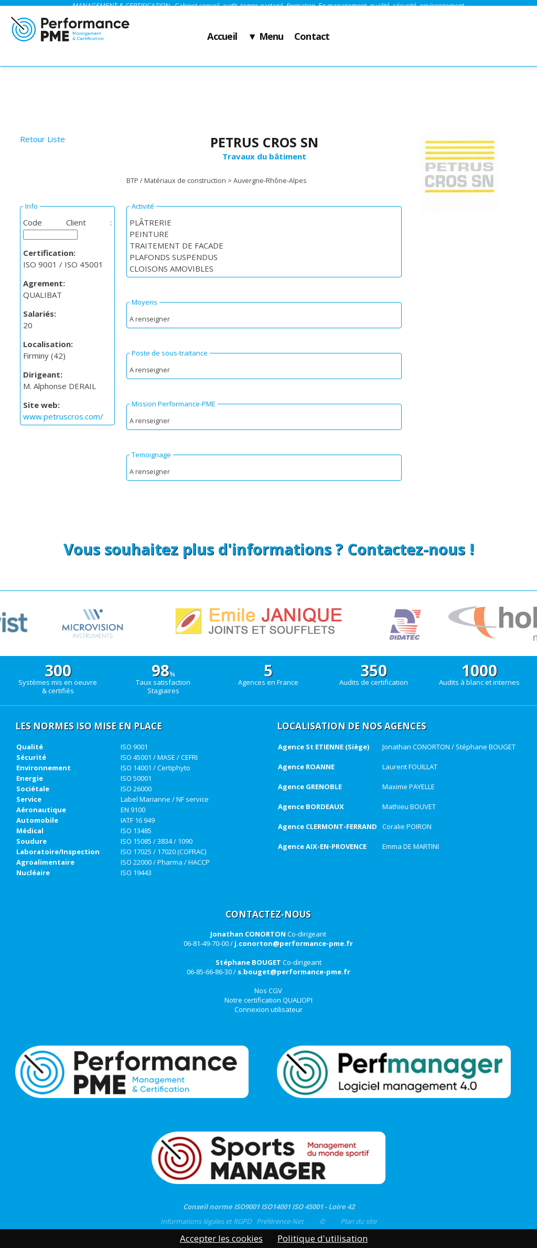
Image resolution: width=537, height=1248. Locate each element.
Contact (312, 36)
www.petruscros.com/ (63, 416)
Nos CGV (268, 990)
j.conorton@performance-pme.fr (293, 943)
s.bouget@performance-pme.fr (294, 971)
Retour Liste (42, 139)
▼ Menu (266, 36)
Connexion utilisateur (268, 1009)
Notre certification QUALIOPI (268, 1000)
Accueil (222, 36)
